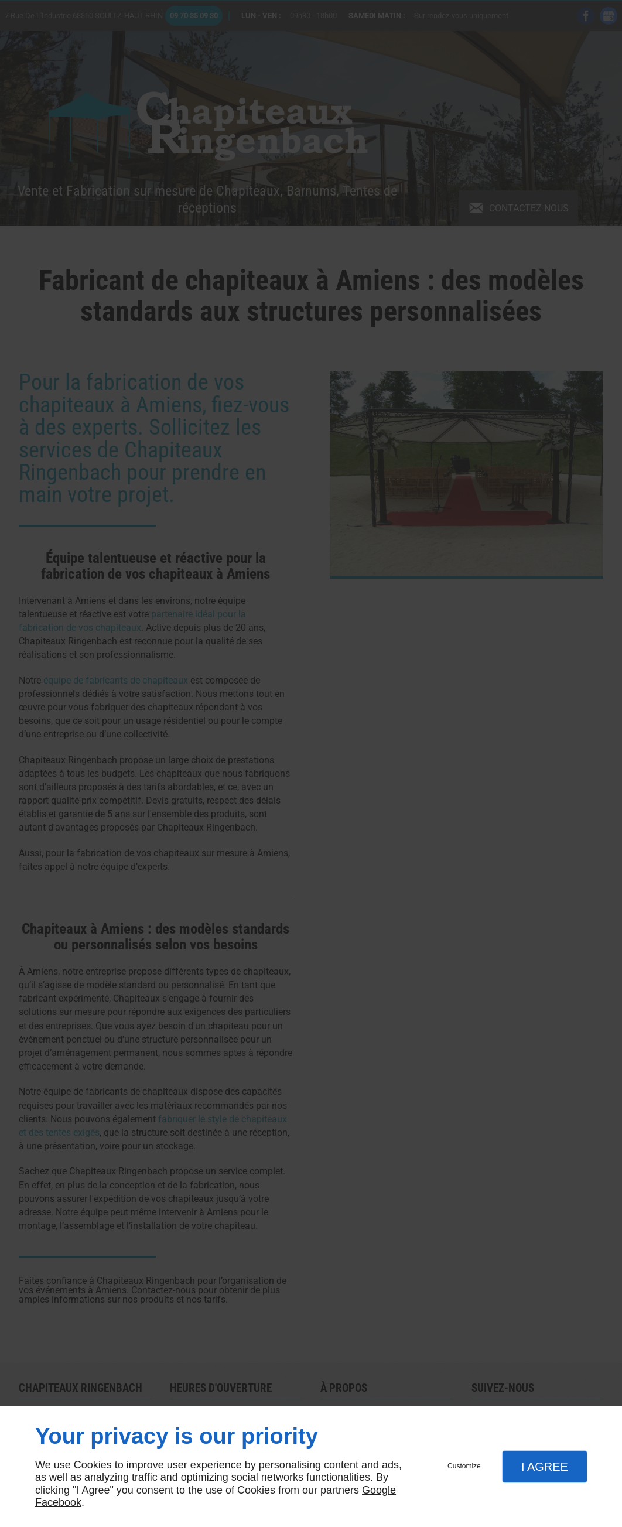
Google (379, 1490)
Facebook (58, 1502)
